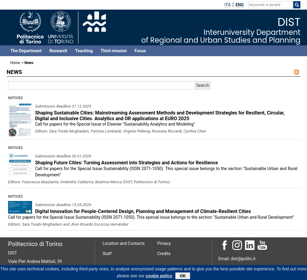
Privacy (164, 243)
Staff (107, 253)
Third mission (113, 50)
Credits (164, 253)
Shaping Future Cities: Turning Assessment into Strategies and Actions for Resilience (126, 163)
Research (58, 50)
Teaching (84, 50)
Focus (140, 50)
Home (15, 63)
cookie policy (159, 276)
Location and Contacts (124, 243)
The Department (26, 50)
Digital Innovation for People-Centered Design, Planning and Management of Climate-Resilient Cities (143, 211)
